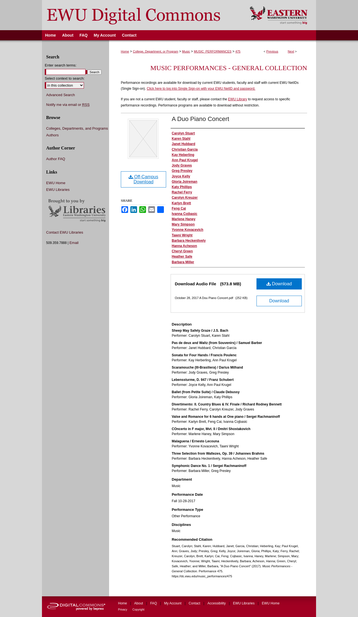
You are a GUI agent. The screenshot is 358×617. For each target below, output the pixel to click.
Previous (272, 51)
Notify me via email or (68, 105)
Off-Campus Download (143, 179)
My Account (173, 603)
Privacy (123, 609)
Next (291, 51)
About (139, 603)
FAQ (154, 603)
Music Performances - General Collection (228, 68)
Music (186, 51)
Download (279, 283)
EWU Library (237, 99)
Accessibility (217, 603)
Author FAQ (55, 159)
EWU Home (55, 183)
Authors (52, 135)
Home (125, 51)
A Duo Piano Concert (200, 118)
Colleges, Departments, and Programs (77, 128)
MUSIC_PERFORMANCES (212, 51)
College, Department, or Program (155, 51)
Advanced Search (60, 95)
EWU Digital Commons (142, 15)
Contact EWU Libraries (64, 232)
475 (237, 51)
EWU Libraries (58, 190)
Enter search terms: (60, 65)
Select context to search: (64, 78)
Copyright (139, 609)
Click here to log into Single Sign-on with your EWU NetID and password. (201, 89)
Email (74, 243)
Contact (195, 603)
